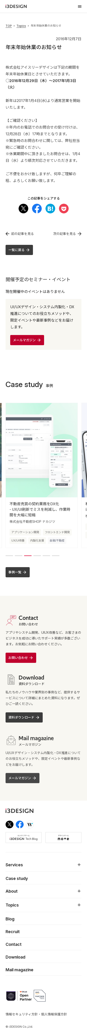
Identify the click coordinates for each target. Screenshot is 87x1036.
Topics (21, 26)
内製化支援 (37, 542)
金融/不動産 (57, 542)
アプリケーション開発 (25, 534)
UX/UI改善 (18, 542)
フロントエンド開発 (57, 534)
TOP (9, 26)
